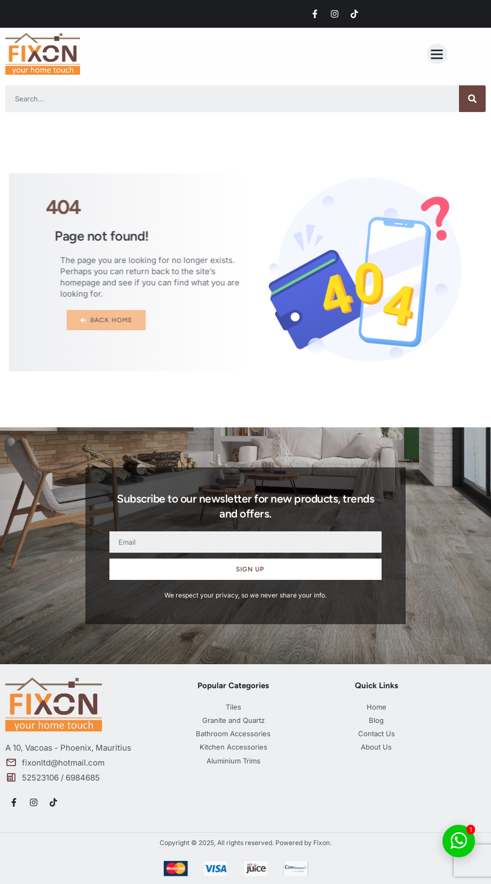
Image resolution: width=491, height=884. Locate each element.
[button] (437, 54)
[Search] (472, 98)
